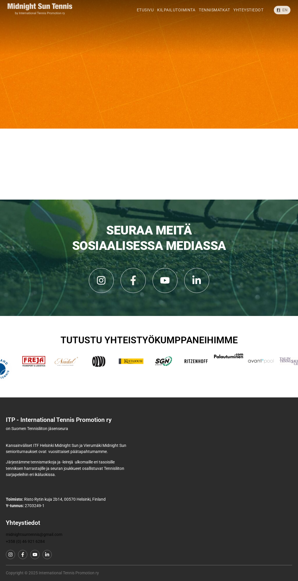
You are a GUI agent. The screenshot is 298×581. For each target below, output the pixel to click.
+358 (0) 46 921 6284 (25, 541)
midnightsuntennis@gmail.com (34, 534)
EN (285, 3)
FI (278, 3)
